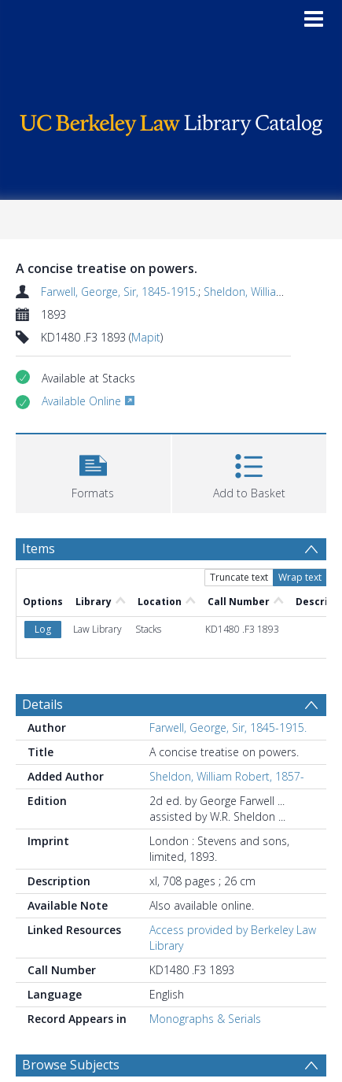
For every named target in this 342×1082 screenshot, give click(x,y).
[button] (93, 471)
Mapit (145, 337)
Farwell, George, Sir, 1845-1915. (119, 291)
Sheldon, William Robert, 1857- (226, 776)
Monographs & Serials (205, 1018)
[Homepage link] (171, 120)
